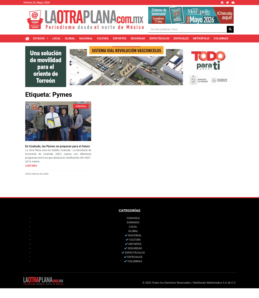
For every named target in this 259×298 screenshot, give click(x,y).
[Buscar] (230, 29)
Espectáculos (159, 38)
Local (56, 38)
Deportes (119, 38)
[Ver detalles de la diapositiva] (191, 15)
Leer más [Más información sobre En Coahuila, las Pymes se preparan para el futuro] (31, 165)
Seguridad (138, 38)
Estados (40, 38)
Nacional (86, 38)
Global (70, 38)
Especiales (181, 38)
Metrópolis (201, 38)
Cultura (103, 38)
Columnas (221, 38)
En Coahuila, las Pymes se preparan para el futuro (57, 146)
